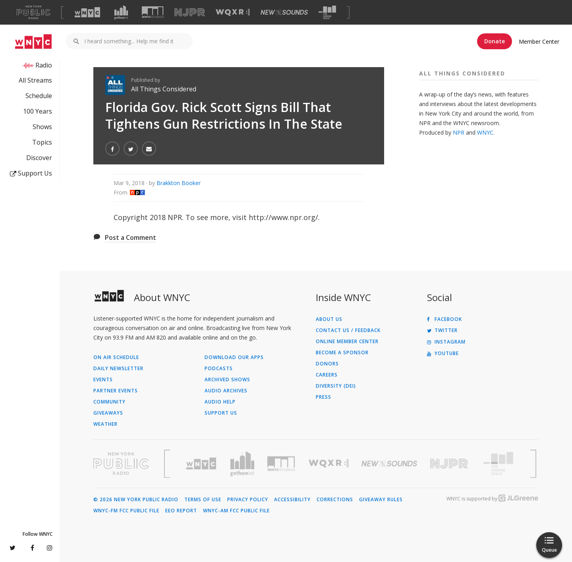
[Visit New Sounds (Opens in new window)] (284, 12)
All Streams (35, 80)
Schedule (38, 95)
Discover (39, 157)
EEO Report (181, 510)
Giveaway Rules (381, 499)
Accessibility (292, 499)
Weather (105, 424)
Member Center (539, 41)
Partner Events (115, 390)
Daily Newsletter (118, 368)
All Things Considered (163, 89)
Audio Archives (226, 390)
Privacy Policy (247, 499)
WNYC (485, 132)
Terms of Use (202, 499)
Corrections (335, 499)
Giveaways (108, 413)
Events (103, 379)
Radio (43, 65)
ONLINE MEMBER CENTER (347, 341)
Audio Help (220, 402)
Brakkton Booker (179, 183)
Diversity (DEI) (336, 386)
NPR (458, 132)
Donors (327, 363)
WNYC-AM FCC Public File (236, 510)
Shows (42, 126)
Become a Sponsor (342, 352)
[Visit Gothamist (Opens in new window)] (121, 12)
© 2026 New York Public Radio (135, 499)
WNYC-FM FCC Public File (126, 510)
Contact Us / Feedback (348, 330)
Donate (494, 41)
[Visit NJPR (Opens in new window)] (189, 12)
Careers (327, 375)
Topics (42, 142)
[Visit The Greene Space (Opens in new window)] (327, 12)
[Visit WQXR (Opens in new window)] (232, 12)
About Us (329, 319)
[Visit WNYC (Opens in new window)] (87, 12)
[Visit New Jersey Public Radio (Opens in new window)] (450, 464)
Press (323, 397)
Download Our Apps (234, 357)
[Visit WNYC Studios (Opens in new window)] (153, 12)
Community (109, 402)
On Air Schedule (116, 357)
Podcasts (219, 368)
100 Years (37, 111)
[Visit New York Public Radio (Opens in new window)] (121, 463)
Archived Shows (227, 379)
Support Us (31, 173)
